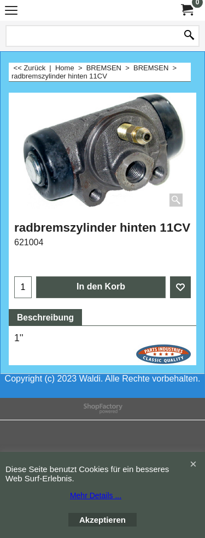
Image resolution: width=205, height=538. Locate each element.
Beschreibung (45, 317)
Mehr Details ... (95, 495)
